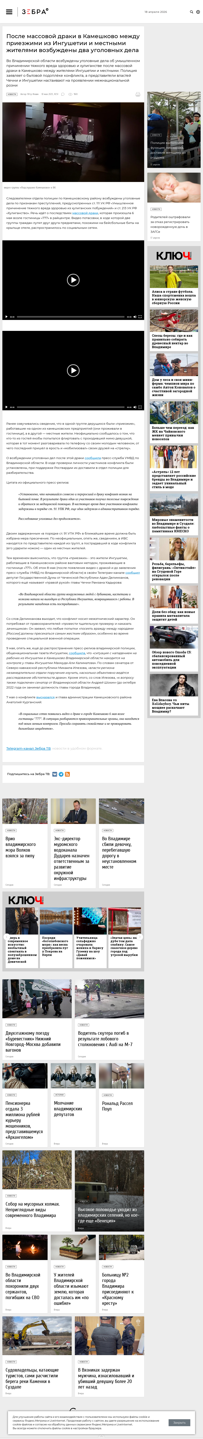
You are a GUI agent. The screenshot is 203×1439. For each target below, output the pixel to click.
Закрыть (179, 1422)
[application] (73, 280)
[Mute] (135, 316)
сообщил (132, 573)
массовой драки (85, 213)
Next (139, 936)
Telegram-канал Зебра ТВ (28, 748)
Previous (6, 936)
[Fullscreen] (140, 316)
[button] (73, 280)
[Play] (6, 316)
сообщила (93, 458)
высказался (45, 697)
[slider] (70, 317)
